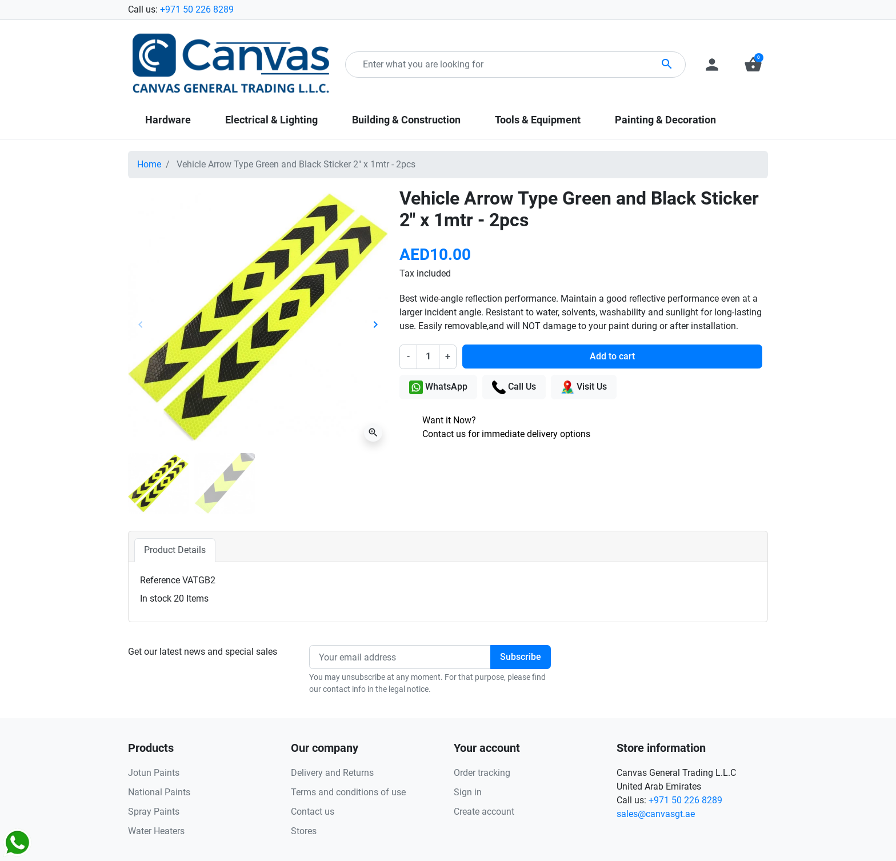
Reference (160, 580)
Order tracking (482, 772)
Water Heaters (156, 831)
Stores (304, 831)
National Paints (159, 792)
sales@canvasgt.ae (656, 813)
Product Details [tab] (175, 549)
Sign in (468, 792)
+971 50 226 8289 (197, 9)
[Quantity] (428, 357)
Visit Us (584, 387)
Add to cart (612, 356)
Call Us (514, 387)
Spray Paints (153, 811)
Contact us (312, 811)
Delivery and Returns (332, 772)
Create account (484, 811)
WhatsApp (438, 387)
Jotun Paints (153, 772)
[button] (753, 64)
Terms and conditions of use (348, 792)
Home (149, 164)
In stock (155, 598)
